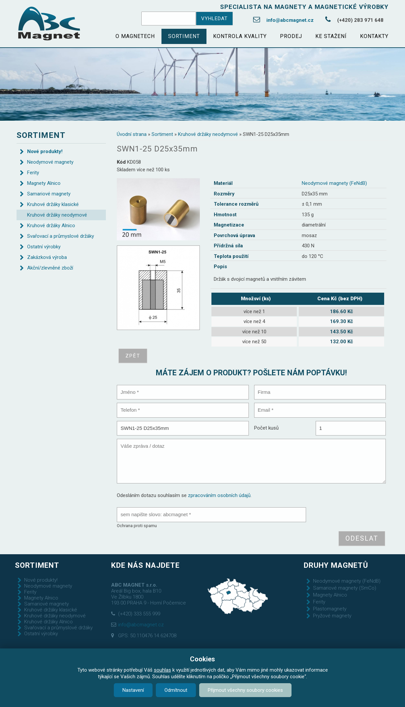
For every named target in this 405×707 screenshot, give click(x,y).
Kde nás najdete (145, 565)
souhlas (162, 670)
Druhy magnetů (336, 565)
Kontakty (374, 36)
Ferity (33, 173)
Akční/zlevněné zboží (50, 268)
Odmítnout (175, 690)
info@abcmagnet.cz (290, 20)
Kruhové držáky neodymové (208, 134)
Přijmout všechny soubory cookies (245, 690)
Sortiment (184, 36)
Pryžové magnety (332, 616)
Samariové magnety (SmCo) (344, 588)
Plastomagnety (329, 609)
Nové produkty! (45, 151)
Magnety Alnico (44, 183)
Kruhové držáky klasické (53, 204)
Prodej (291, 36)
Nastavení (133, 690)
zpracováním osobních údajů (219, 495)
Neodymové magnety (50, 162)
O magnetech (135, 36)
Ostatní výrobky (44, 247)
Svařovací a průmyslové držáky (60, 236)
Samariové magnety (48, 194)
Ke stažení (331, 36)
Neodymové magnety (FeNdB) (334, 183)
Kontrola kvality (240, 36)
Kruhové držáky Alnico (51, 226)
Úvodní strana (132, 134)
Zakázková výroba (47, 257)
